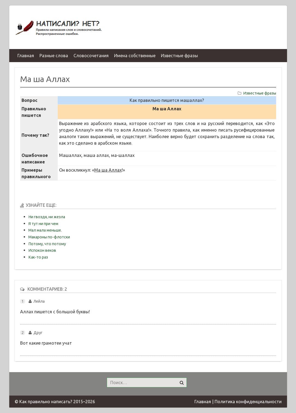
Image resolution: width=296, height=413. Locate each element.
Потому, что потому (47, 244)
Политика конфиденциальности (248, 401)
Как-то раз (38, 257)
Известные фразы (259, 93)
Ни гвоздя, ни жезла (46, 217)
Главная (202, 401)
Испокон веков (42, 250)
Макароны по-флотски (49, 237)
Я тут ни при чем (43, 223)
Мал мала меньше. (45, 230)
